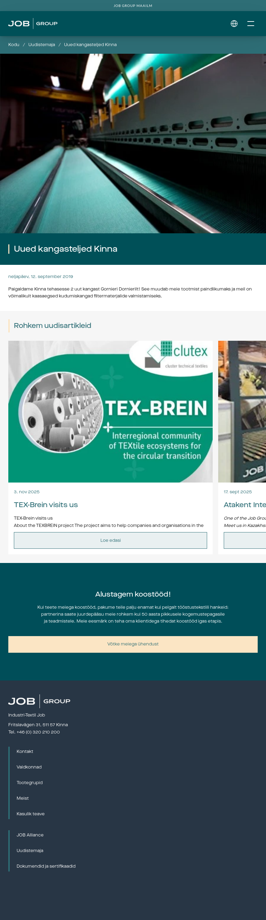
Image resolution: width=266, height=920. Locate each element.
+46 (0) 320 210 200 (38, 732)
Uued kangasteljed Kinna (90, 44)
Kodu (13, 44)
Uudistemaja (41, 44)
